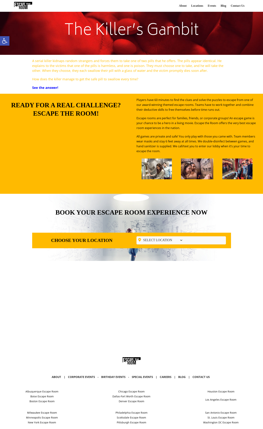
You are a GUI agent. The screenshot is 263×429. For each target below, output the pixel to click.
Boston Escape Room (42, 401)
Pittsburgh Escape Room (131, 422)
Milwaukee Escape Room (42, 412)
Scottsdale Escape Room (131, 417)
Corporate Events (81, 377)
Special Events (142, 377)
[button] (4, 41)
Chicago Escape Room (131, 391)
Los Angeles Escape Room (220, 399)
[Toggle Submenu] (181, 240)
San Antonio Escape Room (221, 412)
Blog (182, 377)
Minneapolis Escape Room (42, 417)
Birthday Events (113, 377)
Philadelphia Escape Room (131, 412)
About (56, 377)
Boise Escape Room (42, 396)
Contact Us (201, 377)
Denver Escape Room (131, 401)
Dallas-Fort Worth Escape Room (131, 396)
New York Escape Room (42, 422)
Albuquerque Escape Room (41, 391)
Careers (165, 377)
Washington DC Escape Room (221, 422)
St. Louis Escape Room (221, 417)
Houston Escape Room (221, 391)
